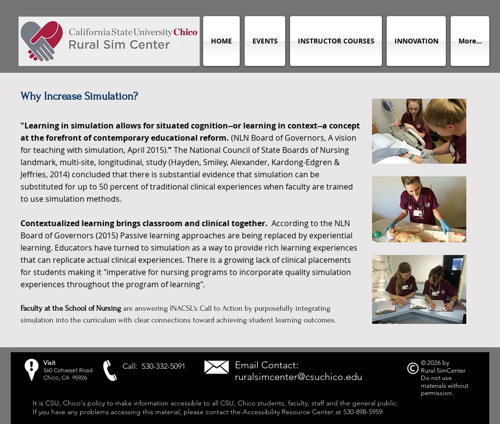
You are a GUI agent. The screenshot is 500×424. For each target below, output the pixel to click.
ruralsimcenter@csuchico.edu (298, 376)
